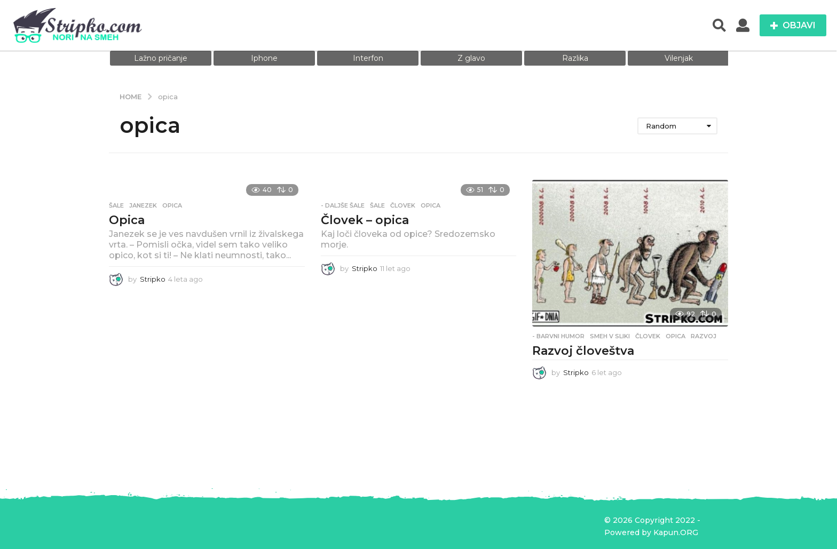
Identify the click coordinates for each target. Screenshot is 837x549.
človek (402, 205)
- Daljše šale (343, 205)
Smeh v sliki (610, 336)
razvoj (703, 336)
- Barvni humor (558, 336)
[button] (719, 25)
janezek (143, 205)
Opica (127, 220)
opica (172, 205)
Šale (116, 205)
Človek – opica (365, 220)
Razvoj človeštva (583, 351)
